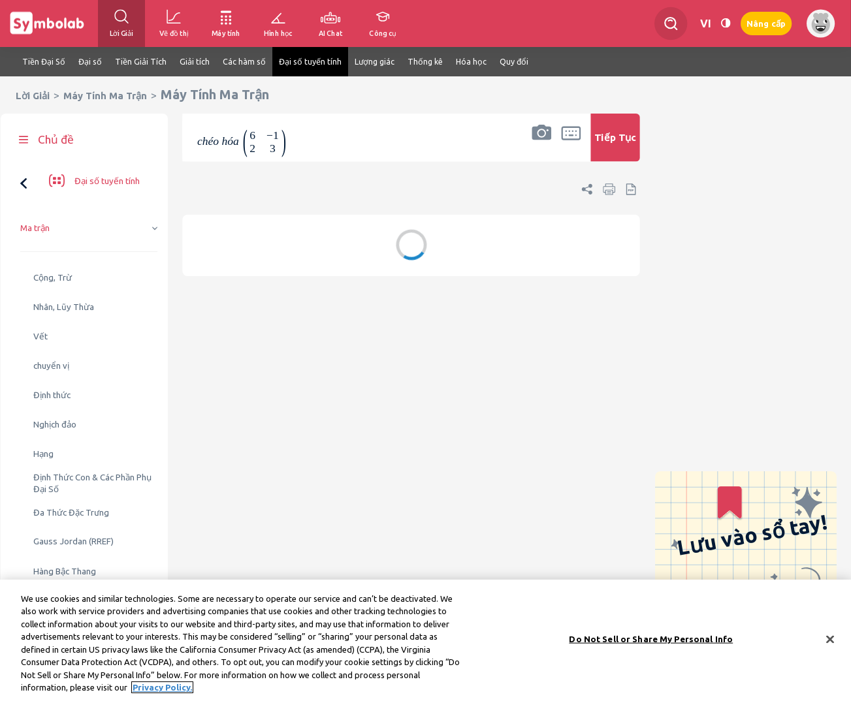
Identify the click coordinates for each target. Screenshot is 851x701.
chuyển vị (51, 319)
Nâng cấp (766, 24)
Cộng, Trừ (52, 231)
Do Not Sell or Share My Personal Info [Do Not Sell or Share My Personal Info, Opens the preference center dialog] (651, 641)
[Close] (830, 641)
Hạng (43, 407)
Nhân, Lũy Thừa (63, 260)
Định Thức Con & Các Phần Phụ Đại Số (92, 436)
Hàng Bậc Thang (64, 524)
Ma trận (35, 181)
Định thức (52, 348)
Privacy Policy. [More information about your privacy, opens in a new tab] (162, 689)
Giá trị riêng (55, 554)
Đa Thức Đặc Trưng (71, 466)
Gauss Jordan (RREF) (73, 494)
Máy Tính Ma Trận (105, 95)
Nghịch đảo (54, 377)
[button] (541, 146)
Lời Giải (33, 95)
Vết (40, 289)
